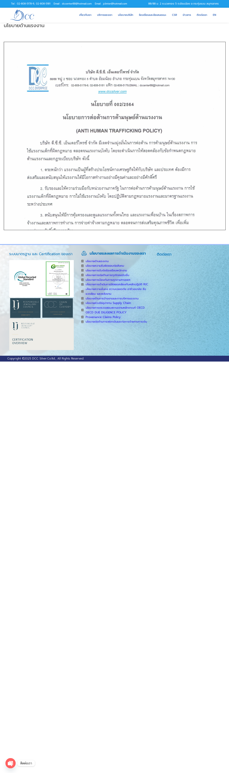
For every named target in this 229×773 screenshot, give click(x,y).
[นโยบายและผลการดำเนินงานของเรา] (84, 253)
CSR (174, 15)
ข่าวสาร (187, 15)
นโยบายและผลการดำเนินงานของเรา (118, 253)
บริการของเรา (104, 15)
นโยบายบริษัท (125, 15)
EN (214, 15)
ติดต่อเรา (202, 15)
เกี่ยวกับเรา (85, 15)
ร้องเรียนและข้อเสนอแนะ (152, 15)
